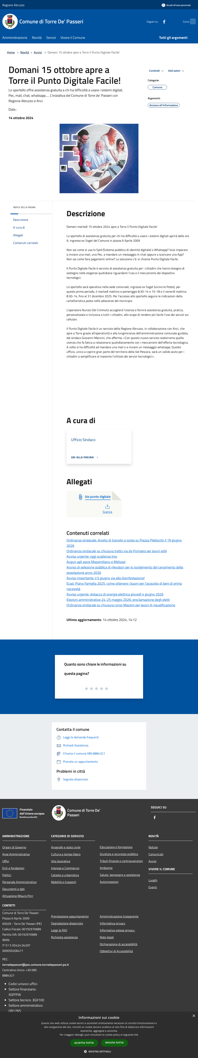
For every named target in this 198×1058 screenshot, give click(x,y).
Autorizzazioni (109, 881)
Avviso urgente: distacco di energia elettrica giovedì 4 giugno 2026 (115, 594)
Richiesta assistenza (64, 937)
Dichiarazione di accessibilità (118, 944)
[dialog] (99, 1035)
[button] (99, 1051)
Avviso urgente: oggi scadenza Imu (92, 556)
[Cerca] (191, 21)
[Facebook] (156, 21)
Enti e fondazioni (13, 868)
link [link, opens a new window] (136, 1034)
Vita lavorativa (60, 861)
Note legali (107, 937)
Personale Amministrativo (19, 882)
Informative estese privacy (117, 930)
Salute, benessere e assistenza (120, 874)
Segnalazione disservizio (67, 923)
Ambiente (106, 868)
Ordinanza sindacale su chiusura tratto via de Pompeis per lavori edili (117, 551)
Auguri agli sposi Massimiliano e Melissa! (96, 561)
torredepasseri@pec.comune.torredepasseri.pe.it (35, 964)
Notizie (153, 847)
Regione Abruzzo (13, 5)
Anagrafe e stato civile (65, 847)
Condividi (157, 71)
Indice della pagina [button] (24, 207)
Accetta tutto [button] (84, 1042)
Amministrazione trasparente (119, 916)
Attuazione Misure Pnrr (17, 896)
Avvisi (38, 52)
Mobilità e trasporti (63, 882)
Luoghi (152, 880)
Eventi (152, 887)
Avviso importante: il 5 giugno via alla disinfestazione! (106, 578)
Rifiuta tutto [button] (114, 1042)
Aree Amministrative (16, 854)
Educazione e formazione (116, 847)
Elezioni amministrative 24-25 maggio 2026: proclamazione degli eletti (118, 599)
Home (11, 52)
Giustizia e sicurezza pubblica (119, 854)
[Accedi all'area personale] (176, 5)
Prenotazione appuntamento (70, 916)
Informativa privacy (112, 923)
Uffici (5, 861)
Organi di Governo (14, 847)
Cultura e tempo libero (65, 854)
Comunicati (155, 854)
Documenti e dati (13, 889)
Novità (24, 52)
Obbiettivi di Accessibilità (116, 951)
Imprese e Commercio (65, 868)
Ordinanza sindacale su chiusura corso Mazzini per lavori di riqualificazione (121, 605)
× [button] (193, 1016)
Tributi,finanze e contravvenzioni (121, 861)
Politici (6, 875)
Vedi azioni (176, 71)
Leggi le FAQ (59, 930)
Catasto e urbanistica (65, 875)
